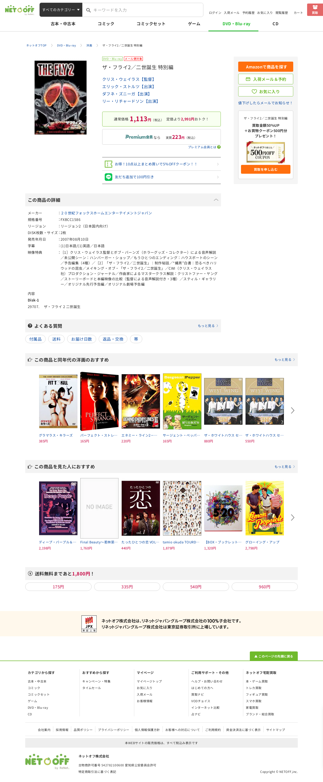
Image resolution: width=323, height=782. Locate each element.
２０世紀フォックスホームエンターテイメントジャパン (106, 212)
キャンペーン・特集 (96, 681)
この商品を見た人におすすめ (164, 466)
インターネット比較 (205, 707)
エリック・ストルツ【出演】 (129, 86)
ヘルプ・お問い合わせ (207, 681)
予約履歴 (248, 12)
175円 (58, 587)
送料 (56, 339)
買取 (315, 12)
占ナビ (196, 714)
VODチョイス (200, 701)
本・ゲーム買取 (257, 681)
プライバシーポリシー (113, 729)
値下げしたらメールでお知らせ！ (265, 102)
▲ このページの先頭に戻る (273, 656)
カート (298, 12)
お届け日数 (81, 339)
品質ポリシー (83, 729)
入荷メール (231, 12)
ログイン (215, 12)
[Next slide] (293, 410)
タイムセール (91, 688)
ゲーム (194, 23)
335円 (127, 587)
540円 (196, 587)
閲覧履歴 (282, 12)
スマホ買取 (253, 701)
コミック (106, 23)
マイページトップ (149, 681)
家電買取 (252, 707)
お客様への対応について (182, 729)
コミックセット (151, 23)
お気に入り (265, 12)
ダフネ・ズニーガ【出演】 (127, 94)
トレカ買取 (253, 688)
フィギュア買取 (257, 694)
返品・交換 (113, 339)
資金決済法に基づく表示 (243, 729)
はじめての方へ (202, 688)
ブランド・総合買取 (260, 714)
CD (275, 23)
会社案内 (44, 729)
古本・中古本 (63, 23)
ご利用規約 (213, 729)
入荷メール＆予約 (269, 79)
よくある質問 (126, 325)
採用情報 (62, 729)
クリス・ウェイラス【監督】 (129, 79)
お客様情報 (144, 701)
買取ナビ (197, 694)
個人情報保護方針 (147, 729)
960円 (264, 587)
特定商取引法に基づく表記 (97, 771)
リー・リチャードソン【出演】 (131, 101)
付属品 (35, 339)
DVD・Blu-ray (236, 23)
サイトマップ (275, 729)
